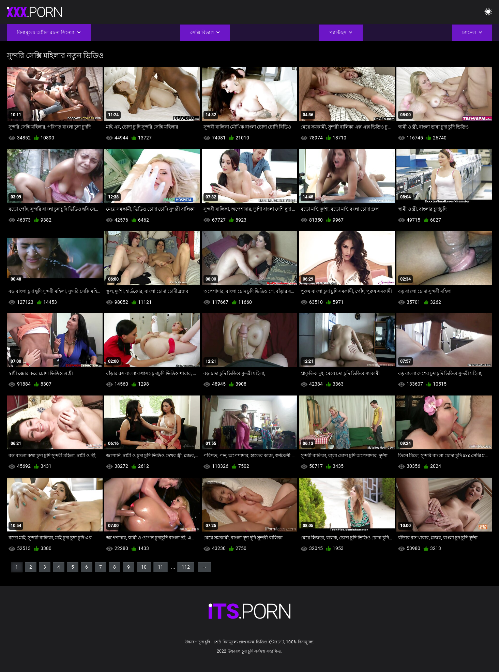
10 (144, 567)
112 (186, 567)
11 (160, 567)
